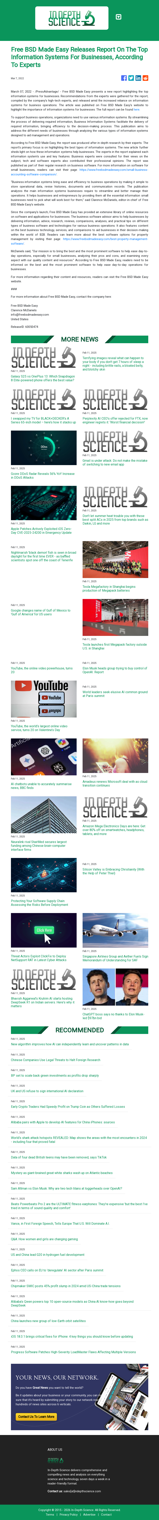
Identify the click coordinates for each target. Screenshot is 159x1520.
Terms (50, 1514)
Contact (106, 1514)
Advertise (89, 1514)
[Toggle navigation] (118, 17)
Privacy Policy (69, 1514)
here (136, 109)
